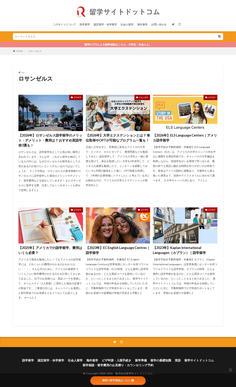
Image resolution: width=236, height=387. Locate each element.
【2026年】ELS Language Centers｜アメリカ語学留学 (185, 137)
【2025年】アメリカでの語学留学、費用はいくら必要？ (50, 250)
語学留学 (85, 24)
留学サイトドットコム (199, 360)
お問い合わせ (159, 24)
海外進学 (142, 24)
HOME (19, 51)
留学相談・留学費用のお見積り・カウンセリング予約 (118, 365)
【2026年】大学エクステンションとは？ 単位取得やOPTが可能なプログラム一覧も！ (118, 137)
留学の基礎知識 (160, 360)
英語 (178, 360)
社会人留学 (127, 24)
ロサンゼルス (35, 51)
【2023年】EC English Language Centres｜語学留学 (118, 250)
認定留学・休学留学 (105, 24)
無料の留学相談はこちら (118, 380)
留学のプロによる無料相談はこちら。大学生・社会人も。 (118, 44)
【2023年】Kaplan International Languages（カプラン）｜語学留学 (179, 250)
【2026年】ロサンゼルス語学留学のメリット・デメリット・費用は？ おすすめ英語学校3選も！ (50, 140)
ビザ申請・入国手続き (116, 360)
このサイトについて (64, 24)
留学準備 (141, 360)
